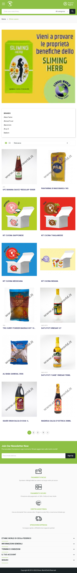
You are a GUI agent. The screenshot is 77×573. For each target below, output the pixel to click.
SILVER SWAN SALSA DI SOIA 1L (16, 421)
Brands (7, 113)
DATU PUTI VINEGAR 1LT (51, 328)
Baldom (6, 133)
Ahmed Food (8, 121)
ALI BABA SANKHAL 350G (13, 374)
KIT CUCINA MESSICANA (13, 281)
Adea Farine (8, 117)
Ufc (4, 187)
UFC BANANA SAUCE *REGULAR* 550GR (19, 190)
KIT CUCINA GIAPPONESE (13, 235)
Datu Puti (44, 325)
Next (48, 433)
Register (71, 3)
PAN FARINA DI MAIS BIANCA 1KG (54, 188)
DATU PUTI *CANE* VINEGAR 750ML (55, 375)
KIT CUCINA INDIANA (49, 281)
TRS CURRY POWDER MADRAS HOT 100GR (19, 328)
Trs (4, 325)
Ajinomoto (7, 125)
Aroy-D (6, 129)
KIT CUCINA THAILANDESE (52, 235)
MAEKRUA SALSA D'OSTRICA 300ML (56, 421)
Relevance (41, 143)
